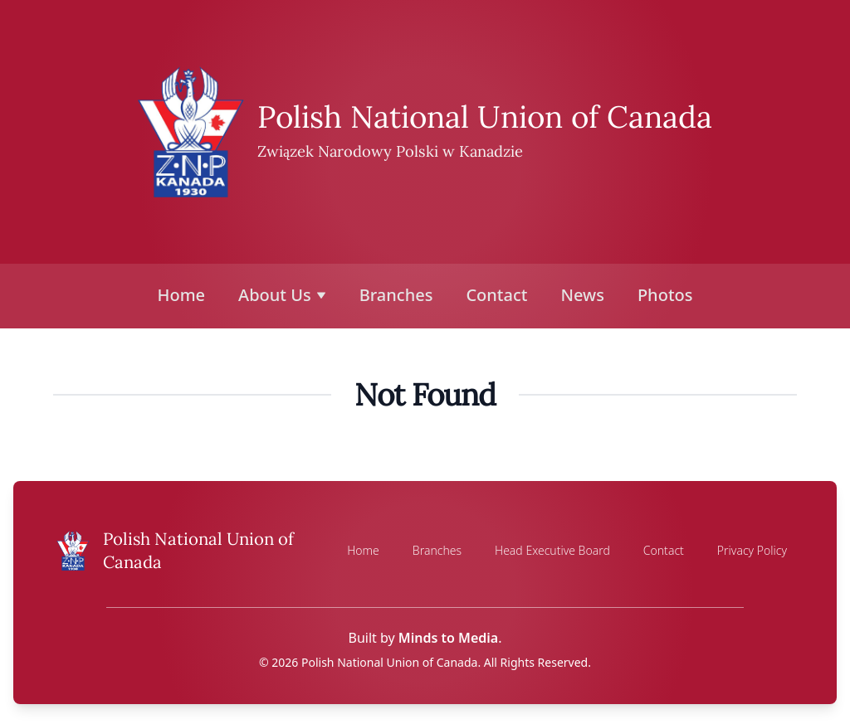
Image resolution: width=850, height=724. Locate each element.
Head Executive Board (552, 550)
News (581, 295)
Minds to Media (448, 638)
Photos (665, 295)
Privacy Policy (752, 550)
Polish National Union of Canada (484, 116)
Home (182, 295)
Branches (396, 295)
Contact (496, 295)
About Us (282, 295)
